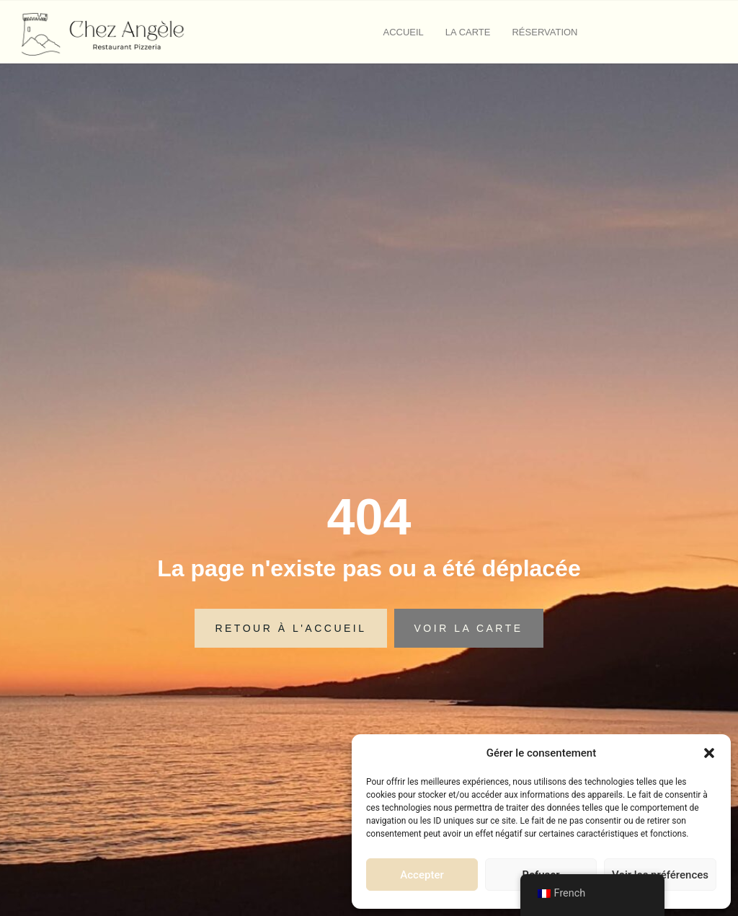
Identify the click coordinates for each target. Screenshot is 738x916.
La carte (468, 32)
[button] (709, 753)
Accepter (421, 874)
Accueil (403, 32)
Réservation (544, 32)
